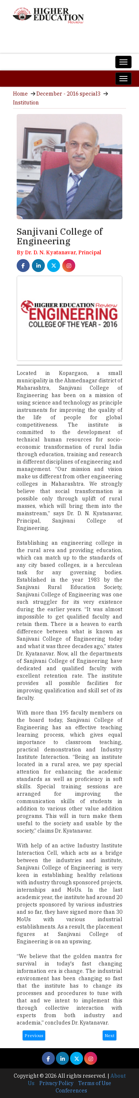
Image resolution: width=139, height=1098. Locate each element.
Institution (26, 102)
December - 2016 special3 (68, 93)
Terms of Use (94, 1083)
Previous (33, 1035)
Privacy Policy (56, 1083)
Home (20, 93)
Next (110, 1035)
